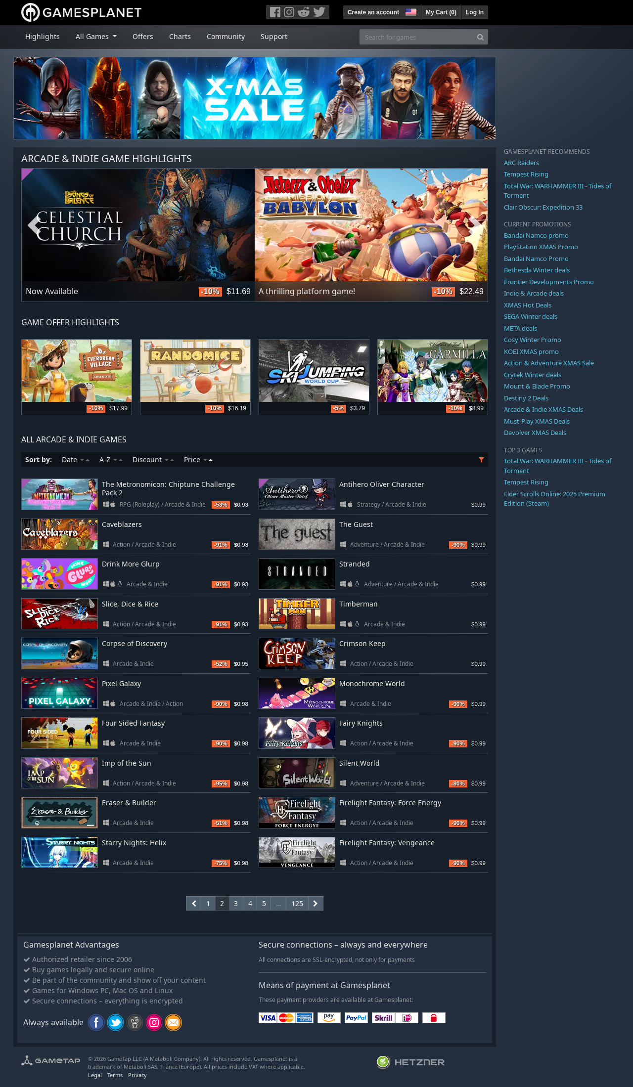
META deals (520, 328)
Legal (95, 1075)
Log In (475, 12)
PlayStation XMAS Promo (541, 246)
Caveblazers (122, 524)
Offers (143, 36)
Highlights (42, 36)
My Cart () (441, 12)
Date (76, 459)
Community (226, 36)
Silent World (359, 763)
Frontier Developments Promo (549, 281)
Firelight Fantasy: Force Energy (390, 802)
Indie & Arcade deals (534, 293)
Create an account (373, 12)
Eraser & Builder (129, 802)
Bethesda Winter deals (537, 269)
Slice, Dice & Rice (130, 604)
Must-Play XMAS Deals (537, 421)
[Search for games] (416, 36)
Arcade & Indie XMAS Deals (543, 409)
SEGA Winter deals (530, 316)
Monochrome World (372, 683)
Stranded (354, 563)
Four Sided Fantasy (133, 723)
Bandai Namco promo (536, 235)
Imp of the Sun (126, 763)
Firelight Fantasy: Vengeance (387, 842)
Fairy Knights (361, 723)
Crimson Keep (362, 643)
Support (274, 36)
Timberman (358, 604)
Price (198, 459)
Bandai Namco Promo (536, 258)
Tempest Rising (526, 174)
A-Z (111, 459)
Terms (115, 1075)
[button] (410, 11)
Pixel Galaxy (121, 683)
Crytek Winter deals (532, 374)
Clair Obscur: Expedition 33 (543, 207)
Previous (34, 226)
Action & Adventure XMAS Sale (549, 362)
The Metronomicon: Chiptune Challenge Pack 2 (168, 488)
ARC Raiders (521, 162)
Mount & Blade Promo (537, 386)
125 (297, 903)
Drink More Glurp (131, 563)
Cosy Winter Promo (532, 339)
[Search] (480, 36)
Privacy (137, 1075)
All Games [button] (93, 36)
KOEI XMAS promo (531, 351)
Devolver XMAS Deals (535, 432)
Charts (180, 36)
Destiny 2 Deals (526, 397)
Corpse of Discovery (134, 643)
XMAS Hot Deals (527, 305)
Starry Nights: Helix (134, 842)
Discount (153, 459)
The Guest (356, 524)
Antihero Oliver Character (381, 484)
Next (475, 226)
